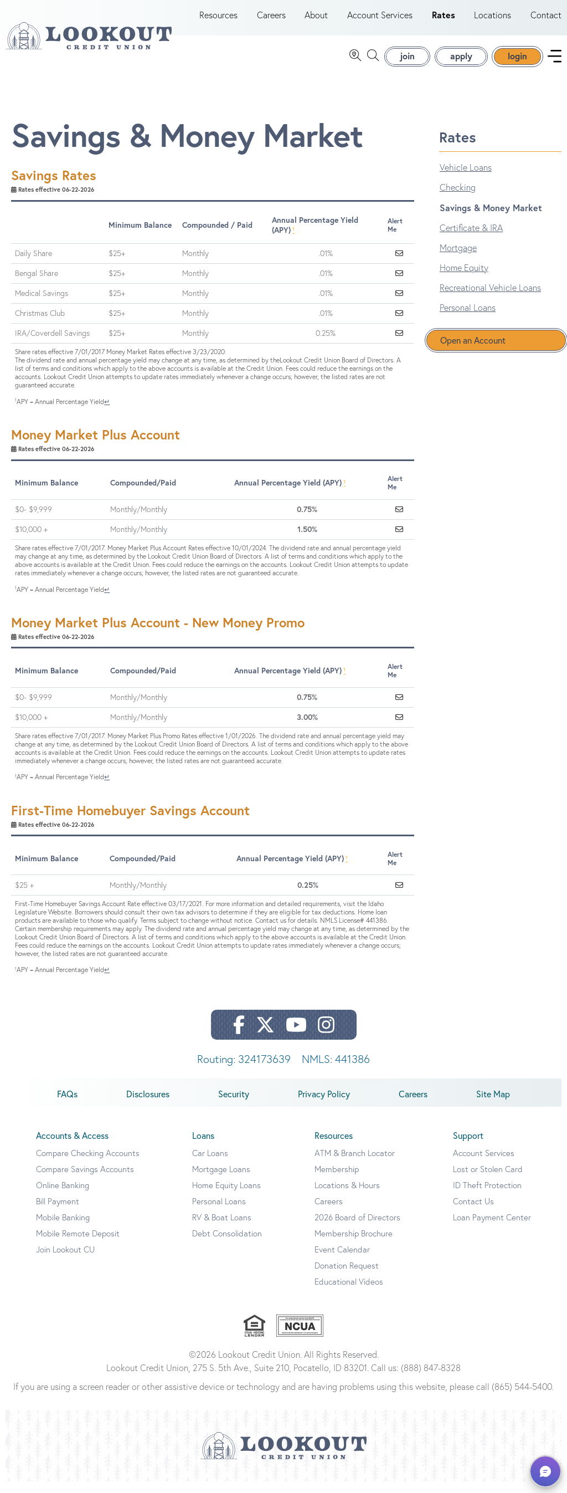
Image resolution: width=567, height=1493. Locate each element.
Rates (443, 21)
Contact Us (473, 1213)
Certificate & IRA (471, 239)
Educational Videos (349, 1293)
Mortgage (458, 259)
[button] (545, 1471)
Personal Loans (468, 319)
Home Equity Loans (226, 1197)
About (316, 21)
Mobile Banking (63, 1229)
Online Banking (62, 1197)
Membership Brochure (354, 1245)
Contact (545, 21)
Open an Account (473, 351)
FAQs (67, 1105)
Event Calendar (342, 1261)
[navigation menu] (554, 62)
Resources (218, 21)
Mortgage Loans (221, 1180)
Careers (271, 21)
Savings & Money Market (491, 219)
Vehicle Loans (466, 179)
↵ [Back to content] (107, 413)
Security (233, 1105)
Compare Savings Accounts (85, 1180)
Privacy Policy (324, 1105)
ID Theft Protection (487, 1197)
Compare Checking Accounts (88, 1164)
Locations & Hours (347, 1197)
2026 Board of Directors (357, 1229)
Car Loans (210, 1164)
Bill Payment (57, 1213)
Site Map (493, 1105)
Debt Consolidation (227, 1245)
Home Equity (464, 279)
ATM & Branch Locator (355, 1164)
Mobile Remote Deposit (78, 1245)
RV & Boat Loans (221, 1229)
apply (461, 62)
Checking (458, 198)
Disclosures (147, 1105)
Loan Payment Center (492, 1229)
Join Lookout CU (65, 1261)
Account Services (380, 21)
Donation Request (347, 1277)
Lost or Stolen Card (488, 1180)
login (517, 62)
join (407, 62)
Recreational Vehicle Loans (490, 299)
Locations (492, 21)
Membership (337, 1180)
